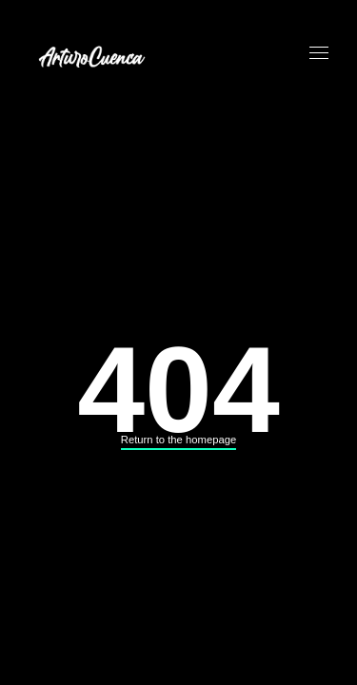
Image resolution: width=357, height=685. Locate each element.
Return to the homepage (178, 439)
